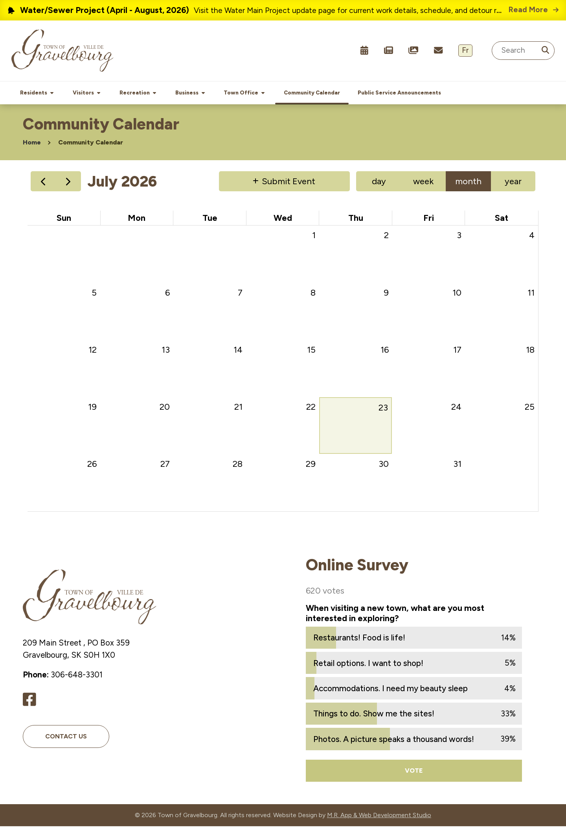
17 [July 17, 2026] (457, 350)
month (468, 182)
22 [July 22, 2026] (311, 407)
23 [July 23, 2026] (383, 408)
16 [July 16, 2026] (384, 350)
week (423, 182)
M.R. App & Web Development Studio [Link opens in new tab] (379, 816)
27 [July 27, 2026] (165, 464)
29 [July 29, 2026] (311, 464)
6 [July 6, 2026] (167, 293)
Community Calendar (90, 143)
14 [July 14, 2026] (238, 350)
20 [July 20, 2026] (165, 407)
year (513, 182)
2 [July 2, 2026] (386, 236)
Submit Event (288, 182)
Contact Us (66, 737)
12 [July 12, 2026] (92, 350)
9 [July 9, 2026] (386, 293)
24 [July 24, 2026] (456, 407)
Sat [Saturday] (501, 218)
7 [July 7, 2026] (240, 293)
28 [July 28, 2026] (238, 464)
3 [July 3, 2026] (459, 236)
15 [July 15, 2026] (311, 350)
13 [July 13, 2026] (166, 350)
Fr (465, 50)
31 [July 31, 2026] (457, 464)
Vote (414, 771)
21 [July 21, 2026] (238, 407)
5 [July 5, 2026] (94, 293)
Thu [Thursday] (355, 218)
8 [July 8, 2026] (313, 293)
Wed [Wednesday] (283, 218)
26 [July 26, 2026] (92, 464)
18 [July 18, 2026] (530, 350)
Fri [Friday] (428, 218)
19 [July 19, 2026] (92, 407)
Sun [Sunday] (64, 218)
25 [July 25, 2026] (530, 407)
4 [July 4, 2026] (532, 236)
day (379, 182)
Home (32, 143)
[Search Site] (523, 50)
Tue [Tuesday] (209, 218)
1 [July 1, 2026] (314, 236)
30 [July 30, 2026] (384, 464)
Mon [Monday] (136, 218)
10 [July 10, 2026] (456, 293)
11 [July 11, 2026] (531, 293)
